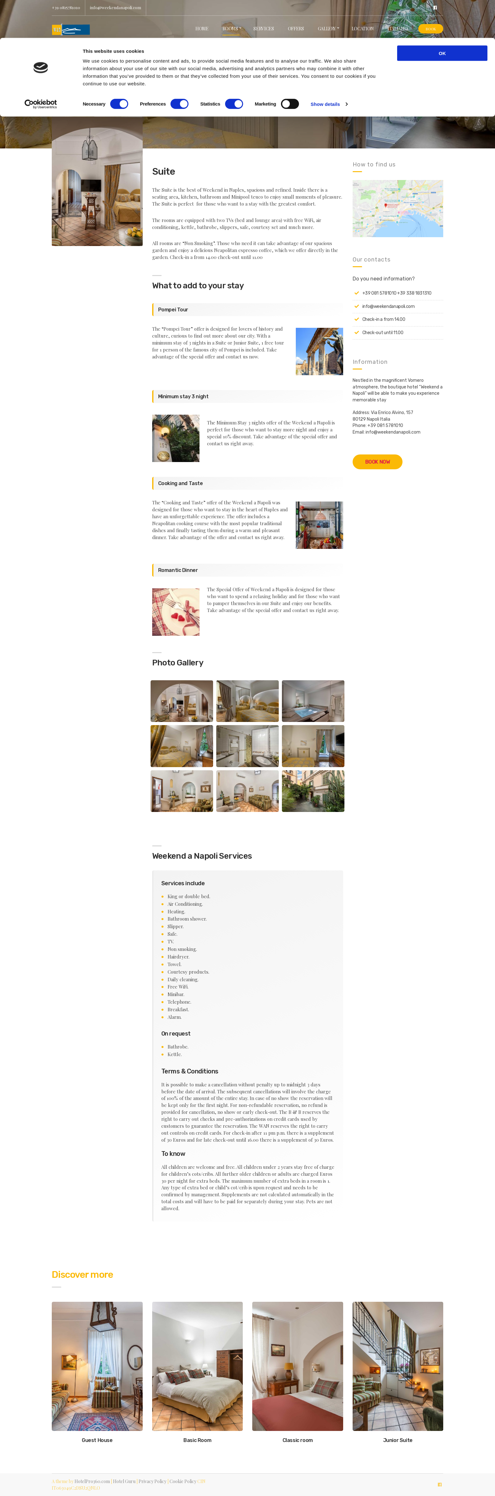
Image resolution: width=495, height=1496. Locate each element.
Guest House (97, 1440)
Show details (325, 66)
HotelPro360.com (92, 1481)
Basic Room (197, 1440)
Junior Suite (398, 1440)
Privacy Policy (152, 1481)
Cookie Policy (183, 1481)
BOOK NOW (377, 462)
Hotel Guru (124, 1481)
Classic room (298, 1440)
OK (442, 15)
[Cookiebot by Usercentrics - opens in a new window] (41, 66)
